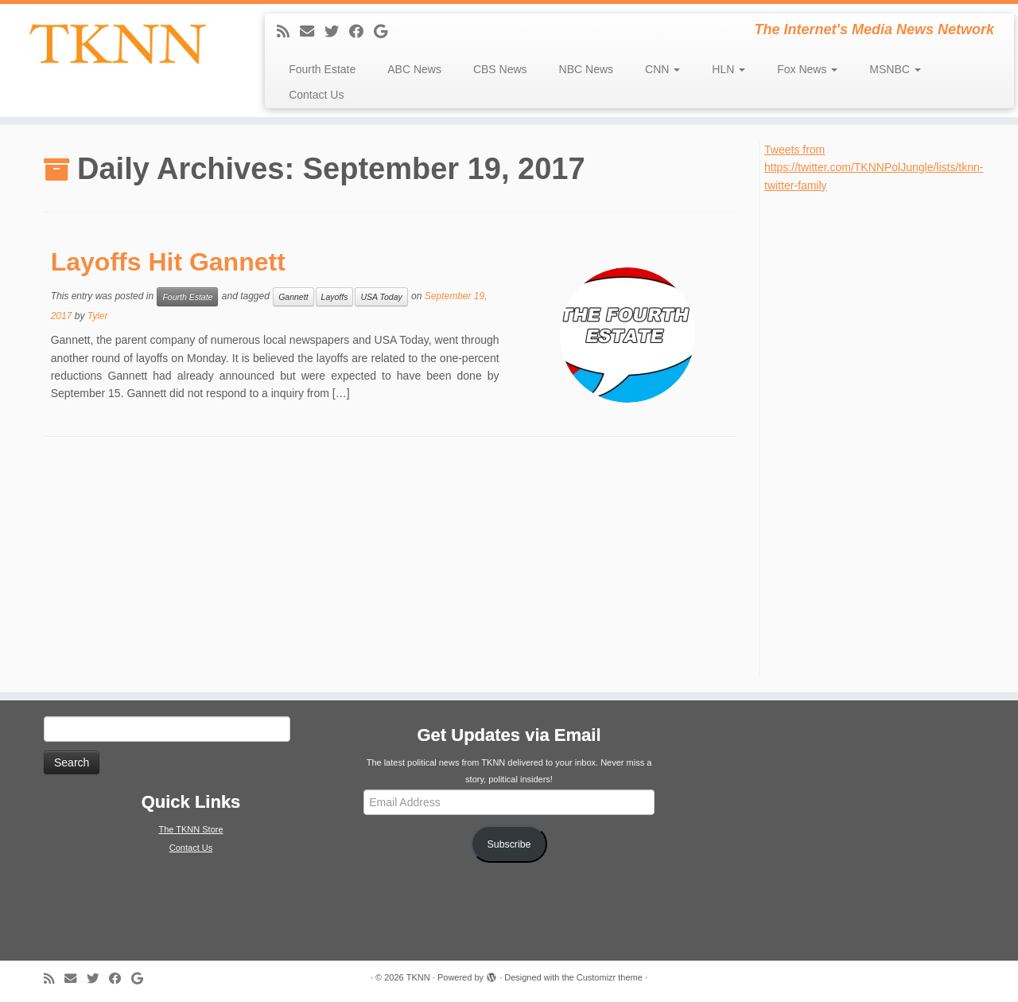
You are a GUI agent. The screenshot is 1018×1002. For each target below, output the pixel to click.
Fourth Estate (322, 69)
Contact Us (316, 94)
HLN (728, 69)
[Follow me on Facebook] (361, 32)
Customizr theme (610, 977)
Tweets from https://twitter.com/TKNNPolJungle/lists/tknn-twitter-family (873, 167)
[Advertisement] (883, 433)
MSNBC (894, 69)
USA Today (381, 297)
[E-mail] (312, 32)
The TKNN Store (190, 829)
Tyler (97, 316)
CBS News (500, 69)
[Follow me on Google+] (386, 32)
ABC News (414, 69)
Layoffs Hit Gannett (168, 262)
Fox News (807, 69)
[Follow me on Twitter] (336, 32)
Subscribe (509, 844)
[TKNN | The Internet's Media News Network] (117, 44)
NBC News (586, 69)
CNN (662, 69)
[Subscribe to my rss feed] (288, 32)
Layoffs (334, 297)
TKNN (418, 977)
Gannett (293, 297)
